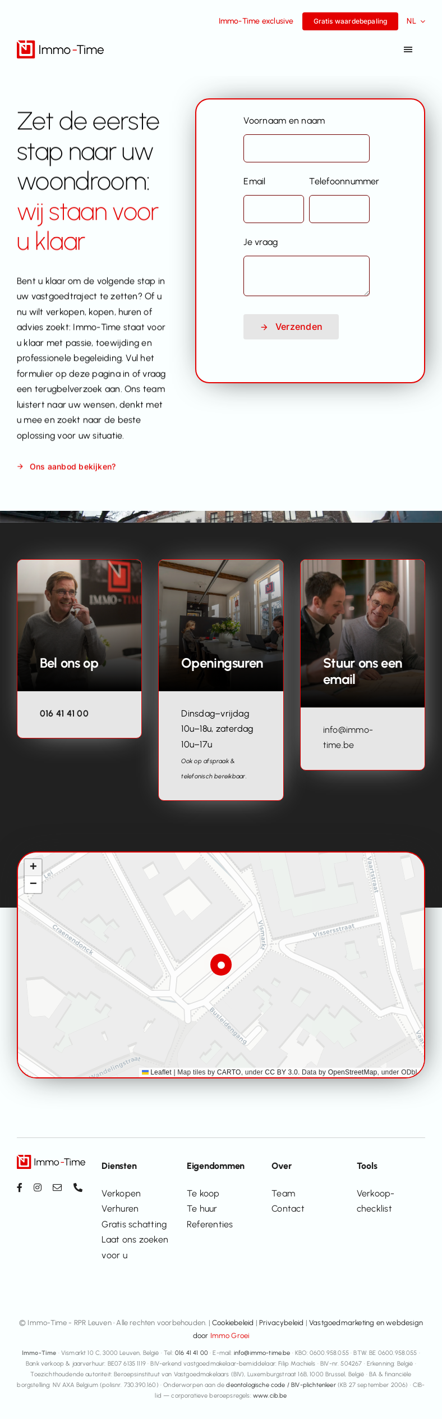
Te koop (203, 1193)
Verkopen (121, 1193)
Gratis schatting (134, 1224)
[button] (221, 965)
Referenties (210, 1224)
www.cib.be (270, 1395)
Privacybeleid (281, 1322)
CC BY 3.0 (281, 1072)
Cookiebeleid (233, 1322)
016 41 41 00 (64, 713)
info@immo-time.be (262, 1353)
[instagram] (38, 1187)
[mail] (57, 1187)
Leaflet (157, 1072)
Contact (288, 1208)
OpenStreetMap (352, 1072)
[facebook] (19, 1187)
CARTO (229, 1072)
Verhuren (120, 1208)
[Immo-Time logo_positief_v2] (60, 44)
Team (283, 1193)
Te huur (202, 1208)
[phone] (77, 1187)
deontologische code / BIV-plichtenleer (280, 1385)
